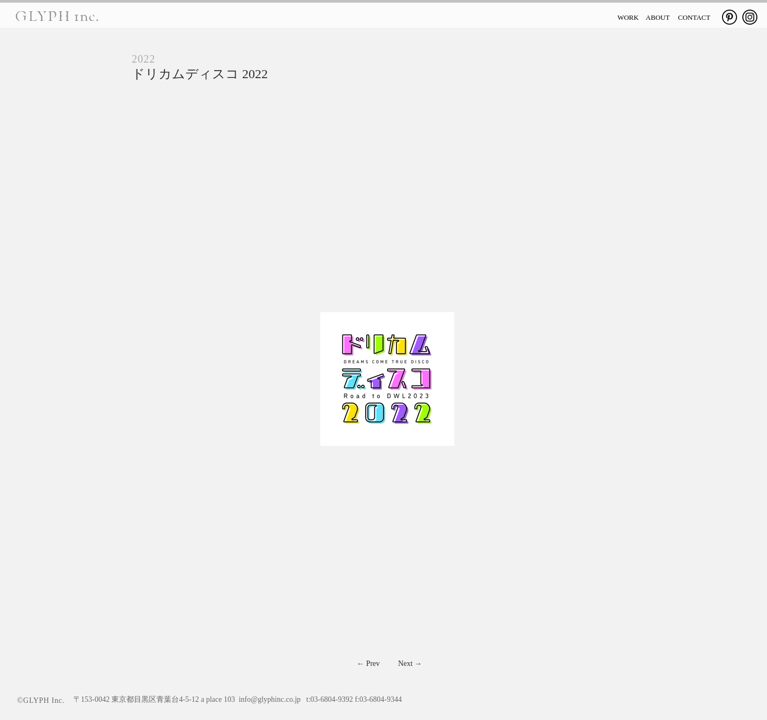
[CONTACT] (694, 17)
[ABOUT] (658, 17)
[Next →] (410, 663)
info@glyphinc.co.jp (270, 699)
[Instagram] (749, 17)
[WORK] (628, 17)
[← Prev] (368, 663)
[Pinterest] (729, 17)
